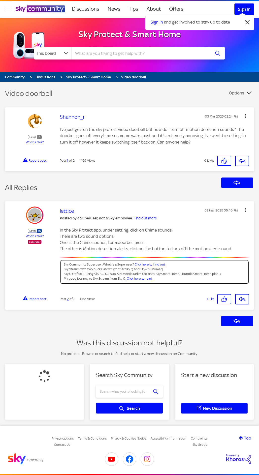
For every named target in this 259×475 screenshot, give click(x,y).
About (154, 9)
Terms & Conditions (92, 438)
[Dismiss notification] (248, 22)
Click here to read (139, 278)
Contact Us (62, 444)
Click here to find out (150, 264)
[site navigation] (8, 9)
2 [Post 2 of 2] (68, 299)
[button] (245, 116)
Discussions (85, 9)
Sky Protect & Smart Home (129, 34)
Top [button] (247, 438)
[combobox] (140, 53)
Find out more (145, 218)
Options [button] (236, 92)
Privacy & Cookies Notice (128, 438)
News (114, 9)
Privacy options (63, 438)
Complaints (199, 438)
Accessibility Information (168, 438)
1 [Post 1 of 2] (67, 160)
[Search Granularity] (52, 53)
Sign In (244, 9)
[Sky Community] (40, 9)
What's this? (35, 142)
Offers (176, 9)
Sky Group (200, 444)
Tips (133, 9)
